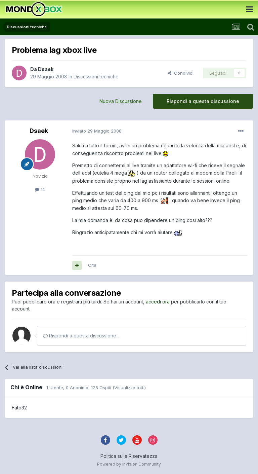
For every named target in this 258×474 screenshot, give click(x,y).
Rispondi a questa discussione (203, 101)
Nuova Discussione (120, 101)
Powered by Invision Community (129, 464)
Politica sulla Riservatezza (129, 456)
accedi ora (158, 301)
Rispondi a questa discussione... (81, 335)
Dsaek (45, 69)
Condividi (181, 73)
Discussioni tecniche (96, 76)
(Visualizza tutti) (129, 387)
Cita (92, 265)
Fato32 (19, 407)
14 (40, 189)
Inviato (97, 131)
